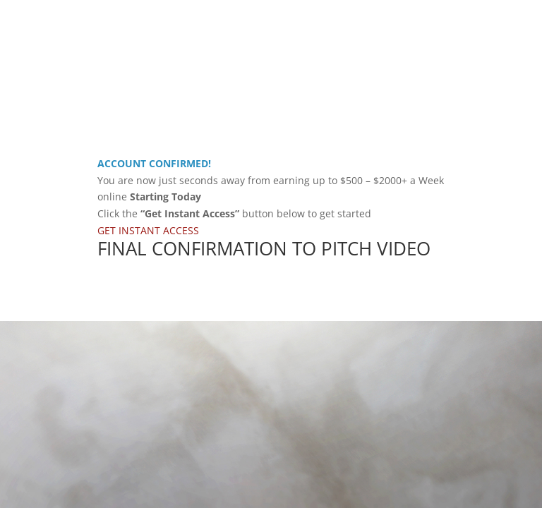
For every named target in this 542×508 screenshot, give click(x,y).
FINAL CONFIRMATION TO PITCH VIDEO (263, 248)
